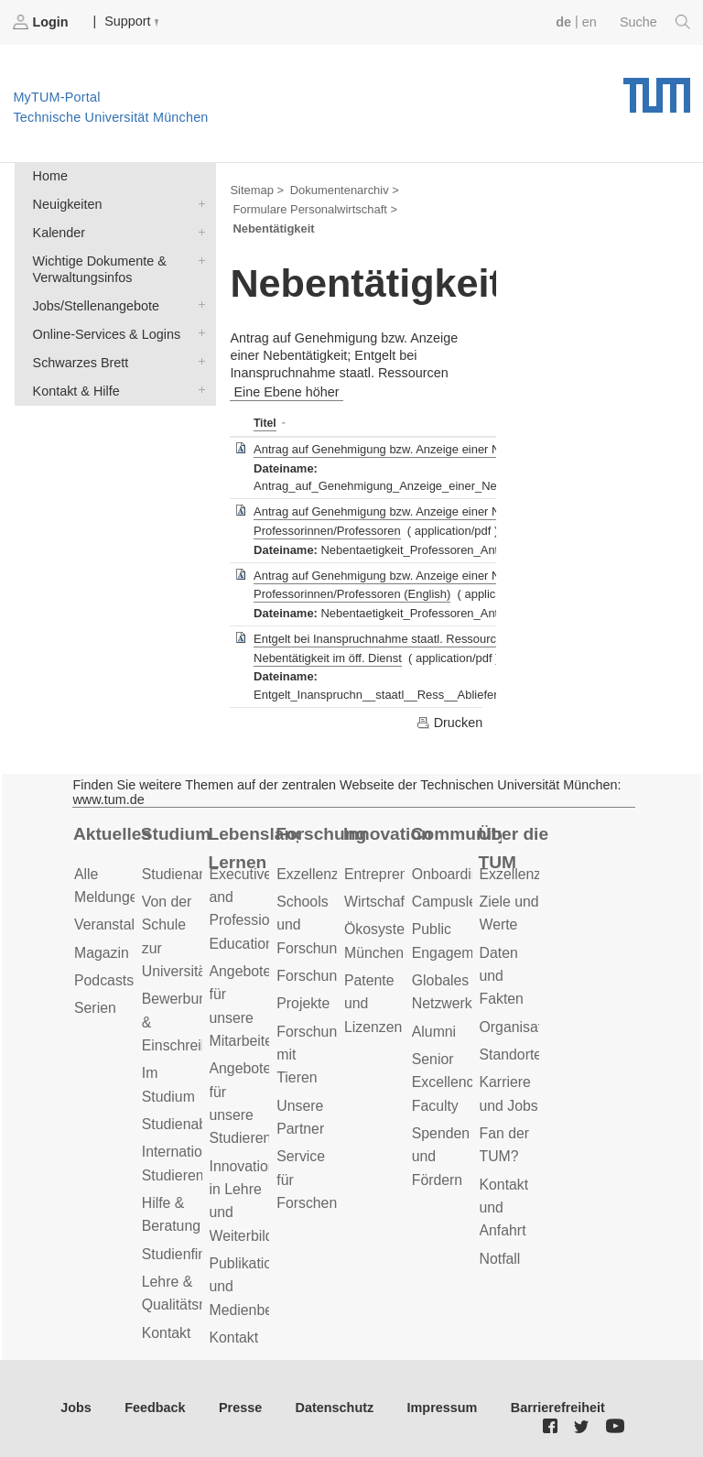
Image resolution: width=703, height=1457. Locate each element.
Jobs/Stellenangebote (197, 304)
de (563, 22)
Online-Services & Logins (197, 333)
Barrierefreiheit (558, 1407)
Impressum (442, 1407)
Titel (265, 423)
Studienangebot (192, 874)
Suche (655, 22)
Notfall (500, 1259)
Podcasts (104, 980)
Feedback (154, 1407)
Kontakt (166, 1333)
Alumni (434, 1031)
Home (50, 176)
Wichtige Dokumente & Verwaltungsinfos (197, 259)
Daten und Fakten (502, 976)
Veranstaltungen (126, 924)
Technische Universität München (656, 89)
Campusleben (457, 901)
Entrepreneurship (399, 874)
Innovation (387, 833)
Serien (95, 1008)
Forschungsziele (329, 976)
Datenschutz (335, 1407)
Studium (176, 833)
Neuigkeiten (197, 202)
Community (456, 833)
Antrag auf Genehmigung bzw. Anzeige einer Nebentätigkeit (411, 449)
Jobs (76, 1407)
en (589, 22)
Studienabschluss (198, 1124)
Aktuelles (112, 833)
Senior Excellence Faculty (447, 1082)
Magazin (101, 953)
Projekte (303, 1003)
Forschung (321, 833)
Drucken (449, 722)
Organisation (521, 1027)
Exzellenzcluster (328, 874)
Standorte (511, 1054)
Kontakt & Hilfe (197, 389)
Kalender (197, 231)
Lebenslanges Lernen (254, 848)
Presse (240, 1407)
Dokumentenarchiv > (344, 190)
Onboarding (450, 874)
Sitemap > (257, 190)
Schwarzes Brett (197, 361)
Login (42, 22)
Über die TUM (514, 848)
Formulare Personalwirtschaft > (315, 209)
